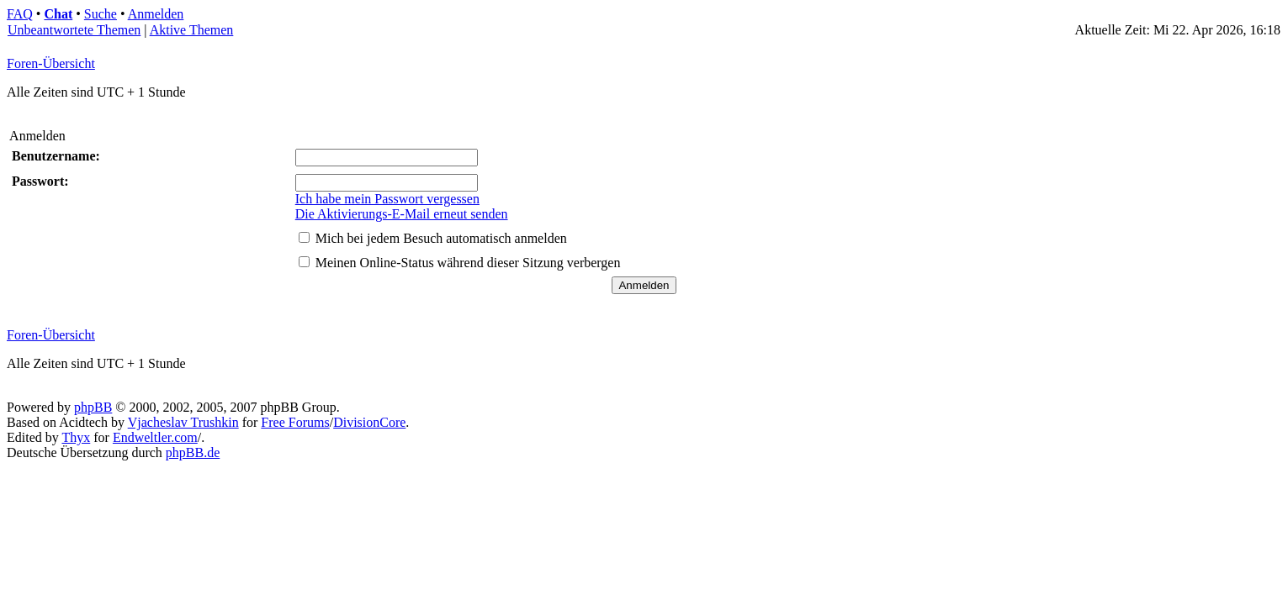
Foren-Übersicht (51, 63)
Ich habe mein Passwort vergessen (387, 199)
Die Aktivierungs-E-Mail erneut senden (401, 214)
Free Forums (295, 422)
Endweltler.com (155, 437)
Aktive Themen (192, 30)
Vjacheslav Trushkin (183, 422)
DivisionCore (369, 422)
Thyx (75, 437)
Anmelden (156, 14)
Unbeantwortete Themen (74, 30)
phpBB (93, 407)
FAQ (20, 14)
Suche (100, 14)
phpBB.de (193, 452)
